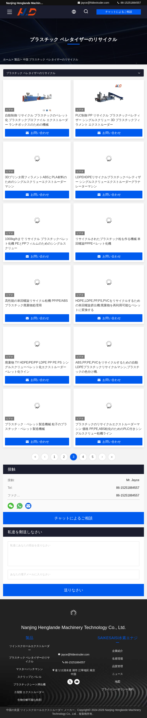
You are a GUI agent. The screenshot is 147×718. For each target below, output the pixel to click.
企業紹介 (117, 650)
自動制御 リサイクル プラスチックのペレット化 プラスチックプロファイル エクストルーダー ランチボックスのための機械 (36, 120)
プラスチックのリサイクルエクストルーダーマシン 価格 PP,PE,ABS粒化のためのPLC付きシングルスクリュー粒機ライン (108, 429)
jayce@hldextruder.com (93, 2)
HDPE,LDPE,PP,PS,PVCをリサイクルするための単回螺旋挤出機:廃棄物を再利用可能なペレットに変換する (107, 305)
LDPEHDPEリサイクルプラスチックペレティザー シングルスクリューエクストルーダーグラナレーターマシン (108, 182)
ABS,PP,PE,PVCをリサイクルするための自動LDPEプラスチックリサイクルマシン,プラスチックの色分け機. (107, 367)
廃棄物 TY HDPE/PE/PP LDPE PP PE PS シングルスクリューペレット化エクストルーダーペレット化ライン (37, 367)
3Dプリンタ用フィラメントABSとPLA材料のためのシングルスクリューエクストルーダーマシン (36, 182)
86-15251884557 (129, 2)
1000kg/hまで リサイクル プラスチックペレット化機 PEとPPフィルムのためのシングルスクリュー (36, 243)
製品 (17, 59)
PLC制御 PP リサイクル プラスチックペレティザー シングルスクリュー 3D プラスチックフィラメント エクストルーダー (107, 120)
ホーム (7, 59)
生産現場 (117, 658)
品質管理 (117, 666)
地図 (117, 681)
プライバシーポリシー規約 (117, 689)
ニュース (117, 673)
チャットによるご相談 (118, 11)
